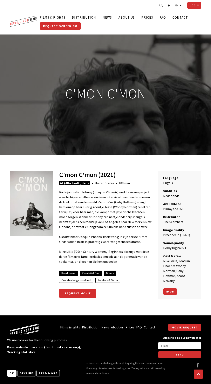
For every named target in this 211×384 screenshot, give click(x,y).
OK (11, 373)
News (107, 17)
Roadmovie (68, 273)
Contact (180, 17)
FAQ (163, 17)
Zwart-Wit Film (91, 273)
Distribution (84, 17)
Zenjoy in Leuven (140, 368)
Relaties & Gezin (108, 280)
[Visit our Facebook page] (169, 5)
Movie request (185, 327)
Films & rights (52, 17)
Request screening (60, 26)
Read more (48, 373)
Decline (26, 373)
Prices (147, 17)
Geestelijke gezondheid (76, 280)
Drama (110, 273)
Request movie (77, 293)
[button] (198, 374)
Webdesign (92, 368)
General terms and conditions (92, 373)
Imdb (170, 291)
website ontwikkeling (112, 368)
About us (126, 17)
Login (194, 5)
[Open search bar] (161, 5)
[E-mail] (179, 345)
